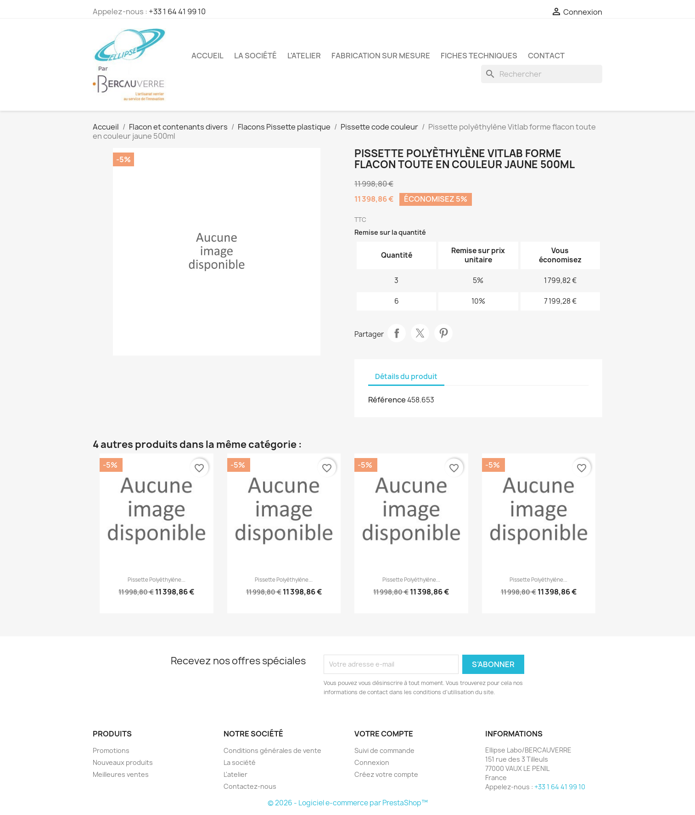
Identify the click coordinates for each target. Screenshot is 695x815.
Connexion (371, 762)
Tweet (420, 333)
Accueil (207, 56)
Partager (396, 333)
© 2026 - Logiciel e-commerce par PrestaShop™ (348, 803)
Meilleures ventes (121, 774)
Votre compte (383, 734)
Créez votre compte (386, 774)
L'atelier (304, 56)
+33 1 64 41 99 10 (177, 11)
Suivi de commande (384, 750)
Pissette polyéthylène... (156, 579)
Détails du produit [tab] (406, 376)
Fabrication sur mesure (380, 56)
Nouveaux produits (123, 762)
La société (255, 56)
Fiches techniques (479, 56)
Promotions (111, 750)
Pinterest (443, 333)
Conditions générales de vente (272, 750)
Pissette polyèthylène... (284, 579)
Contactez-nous (250, 786)
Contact (546, 56)
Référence (387, 399)
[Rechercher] (541, 74)
